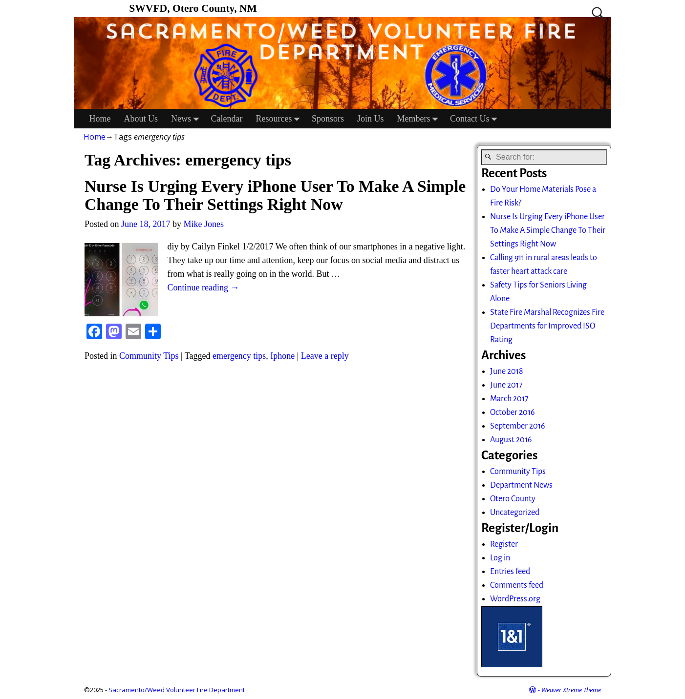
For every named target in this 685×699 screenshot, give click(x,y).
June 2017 (506, 385)
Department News (521, 485)
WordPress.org (515, 599)
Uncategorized (514, 512)
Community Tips (149, 356)
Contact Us (476, 118)
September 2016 (517, 426)
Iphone (282, 356)
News (187, 118)
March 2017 (509, 398)
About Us (141, 118)
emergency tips (239, 356)
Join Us (370, 118)
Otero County (512, 498)
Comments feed (516, 585)
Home (100, 118)
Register (504, 544)
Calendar (227, 118)
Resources (280, 118)
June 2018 (506, 371)
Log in (500, 558)
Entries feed (510, 571)
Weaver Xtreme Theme (571, 689)
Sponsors (328, 118)
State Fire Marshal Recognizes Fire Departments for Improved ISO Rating (547, 326)
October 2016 (512, 412)
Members (420, 118)
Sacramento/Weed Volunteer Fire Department (176, 689)
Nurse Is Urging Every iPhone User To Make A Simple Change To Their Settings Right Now (275, 195)
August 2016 (511, 439)
